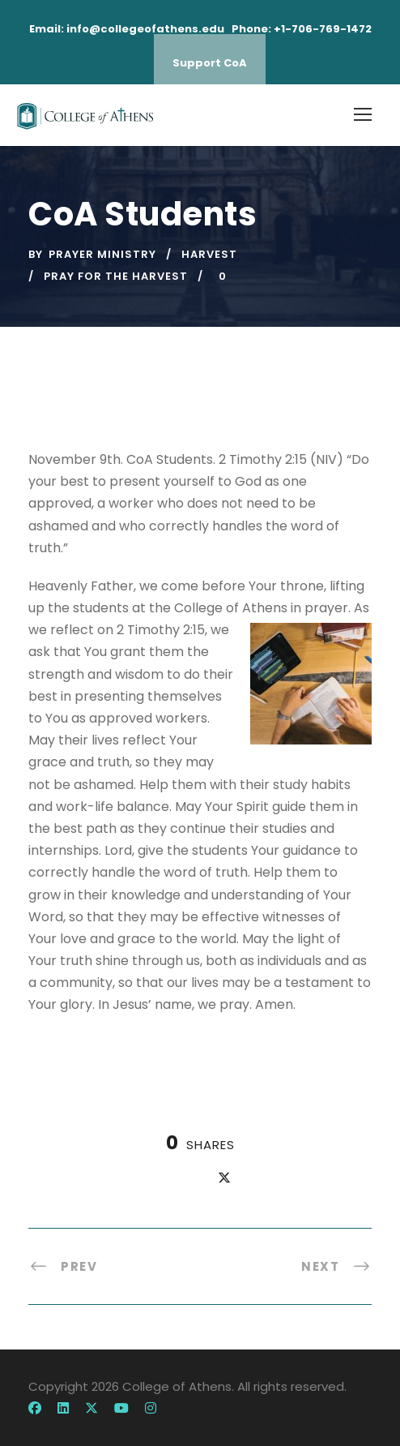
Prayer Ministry (102, 254)
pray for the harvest (116, 276)
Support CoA (209, 63)
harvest (209, 254)
